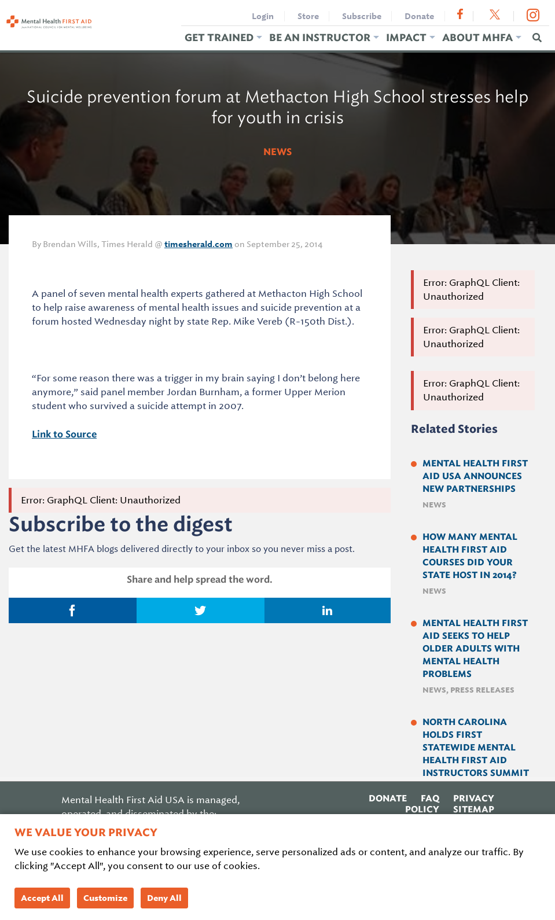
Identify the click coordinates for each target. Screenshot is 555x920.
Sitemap (473, 809)
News (277, 152)
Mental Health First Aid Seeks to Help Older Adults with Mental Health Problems (475, 648)
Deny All (164, 898)
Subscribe (361, 16)
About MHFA (477, 37)
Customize (105, 898)
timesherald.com (198, 244)
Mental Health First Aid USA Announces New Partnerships (475, 476)
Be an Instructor (319, 37)
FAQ (430, 798)
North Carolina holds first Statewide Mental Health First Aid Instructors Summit (475, 747)
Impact (406, 37)
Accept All (42, 898)
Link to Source (64, 434)
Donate (419, 16)
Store (308, 16)
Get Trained (219, 37)
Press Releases (482, 690)
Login (263, 16)
